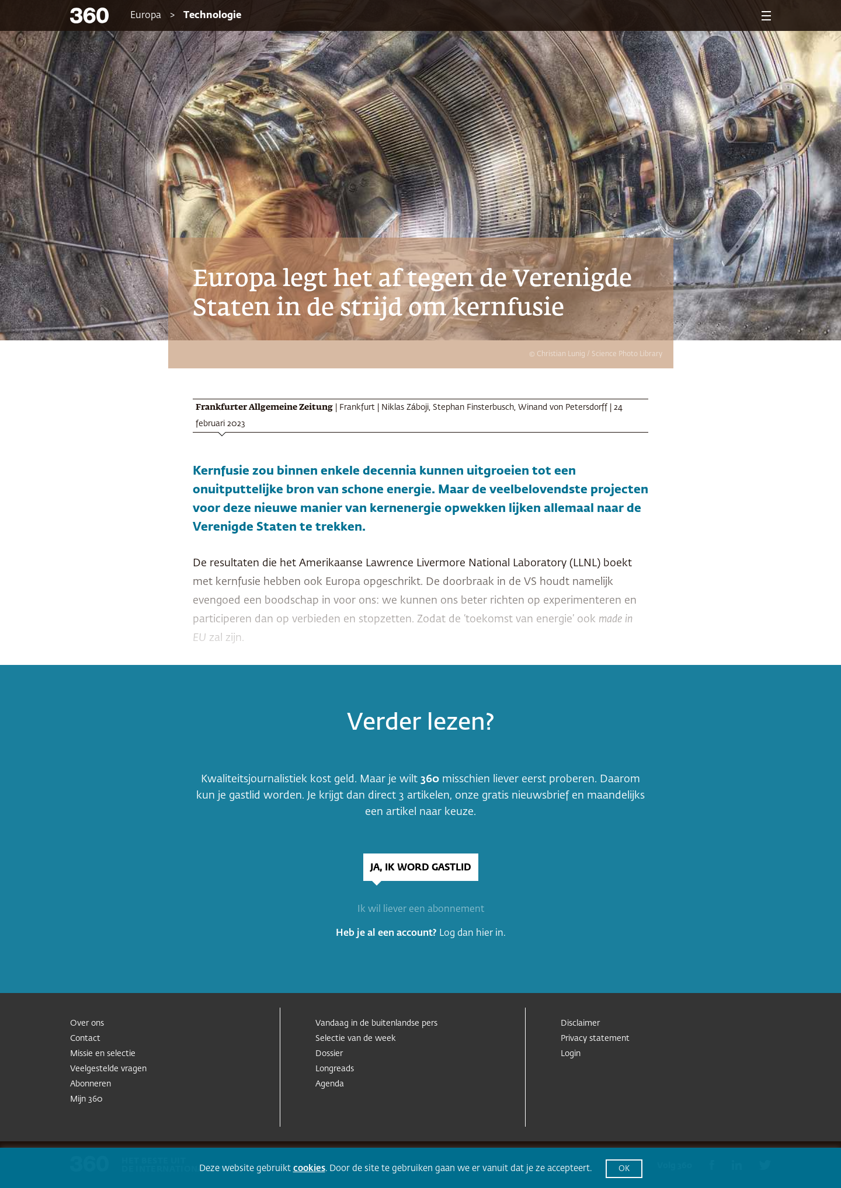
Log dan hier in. (472, 933)
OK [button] (624, 1169)
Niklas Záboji (405, 407)
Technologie (212, 15)
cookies (309, 1168)
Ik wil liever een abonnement (420, 909)
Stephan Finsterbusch (473, 407)
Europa (145, 15)
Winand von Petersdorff (562, 407)
